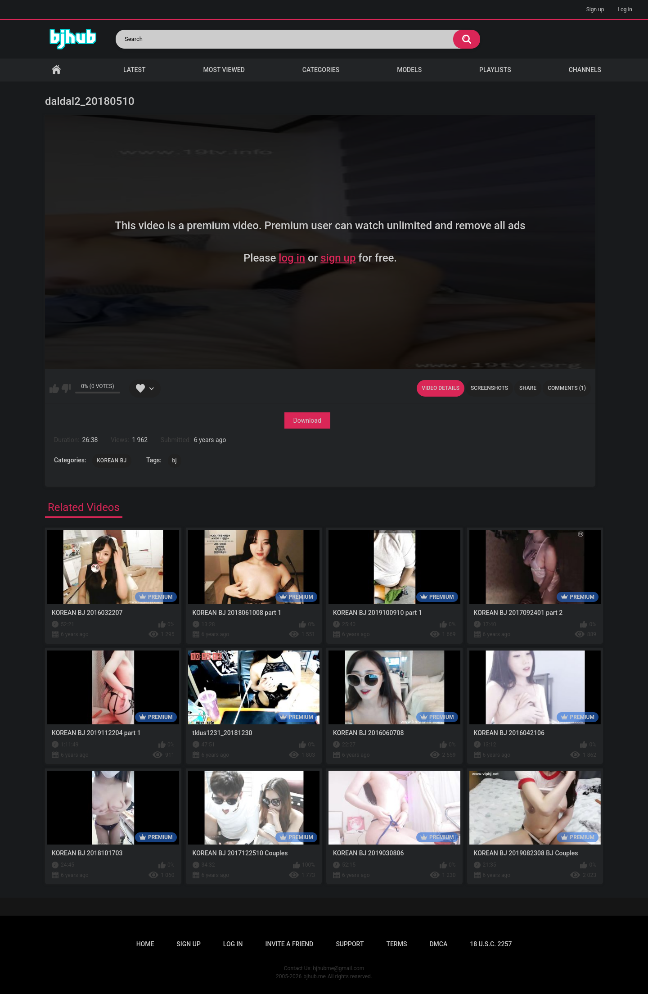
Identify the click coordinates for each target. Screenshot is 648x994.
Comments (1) (567, 388)
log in (292, 258)
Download (307, 420)
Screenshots (489, 388)
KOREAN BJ (111, 460)
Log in (624, 9)
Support (350, 944)
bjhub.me (314, 976)
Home (56, 70)
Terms (396, 944)
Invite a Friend (290, 944)
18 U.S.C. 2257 (491, 944)
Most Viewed (224, 69)
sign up (338, 258)
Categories (320, 69)
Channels (585, 69)
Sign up (595, 9)
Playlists (495, 69)
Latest (134, 69)
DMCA (438, 944)
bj (174, 460)
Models (409, 69)
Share (527, 388)
